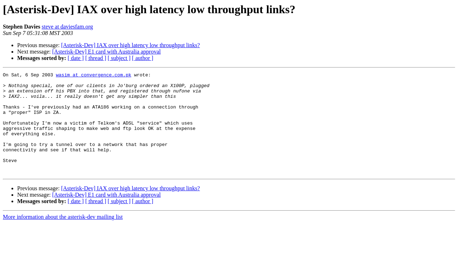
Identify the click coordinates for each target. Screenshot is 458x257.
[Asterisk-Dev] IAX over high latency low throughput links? (130, 45)
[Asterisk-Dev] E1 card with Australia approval (106, 52)
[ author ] (143, 58)
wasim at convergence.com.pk (93, 75)
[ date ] (76, 58)
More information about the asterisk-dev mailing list (63, 237)
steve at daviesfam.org (67, 27)
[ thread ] (95, 58)
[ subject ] (119, 58)
